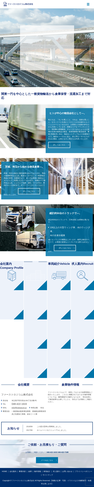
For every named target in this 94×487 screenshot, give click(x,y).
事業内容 (22, 471)
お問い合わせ (67, 471)
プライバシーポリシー (83, 471)
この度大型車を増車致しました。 (50, 426)
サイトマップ (48, 475)
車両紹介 (46, 471)
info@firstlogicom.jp (19, 408)
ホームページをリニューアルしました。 (52, 430)
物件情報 (37, 471)
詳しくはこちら (59, 145)
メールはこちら (47, 460)
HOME (4, 471)
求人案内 (56, 471)
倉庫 (30, 471)
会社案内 (13, 471)
